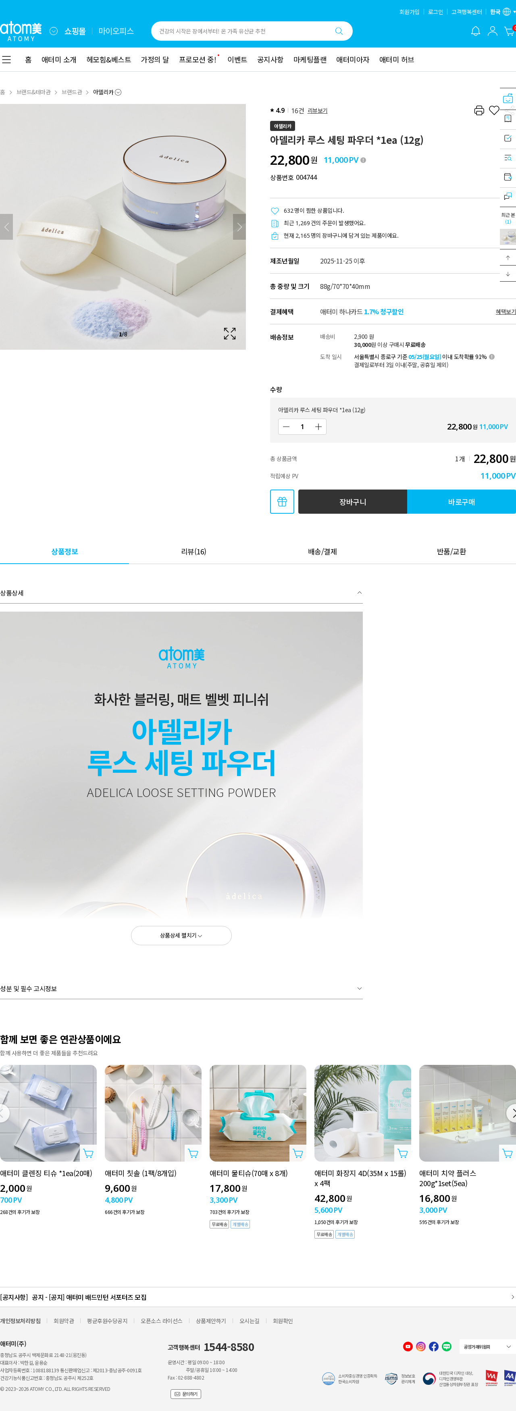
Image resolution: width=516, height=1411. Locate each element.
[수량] (302, 426)
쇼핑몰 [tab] (75, 31)
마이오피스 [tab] (116, 31)
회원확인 (283, 1321)
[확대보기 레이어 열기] (123, 227)
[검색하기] (339, 31)
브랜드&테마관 (34, 92)
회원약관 (64, 1321)
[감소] (286, 426)
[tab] (64, 551)
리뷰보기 (318, 110)
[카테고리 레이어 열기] (6, 59)
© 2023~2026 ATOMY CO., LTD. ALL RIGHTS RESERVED (55, 1388)
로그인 (435, 11)
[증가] (318, 426)
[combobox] (54, 31)
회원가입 (409, 11)
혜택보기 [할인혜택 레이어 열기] (506, 311)
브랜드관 (72, 92)
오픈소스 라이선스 (162, 1321)
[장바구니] (509, 31)
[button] (508, 257)
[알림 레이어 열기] (475, 31)
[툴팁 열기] (363, 160)
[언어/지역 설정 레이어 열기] (503, 11)
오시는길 (249, 1321)
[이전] (6, 227)
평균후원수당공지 (107, 1321)
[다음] (239, 227)
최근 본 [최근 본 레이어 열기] (508, 218)
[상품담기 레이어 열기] (88, 1153)
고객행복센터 (467, 11)
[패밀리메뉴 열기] (54, 31)
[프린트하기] (478, 110)
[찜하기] (494, 110)
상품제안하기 (211, 1321)
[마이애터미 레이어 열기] (492, 31)
